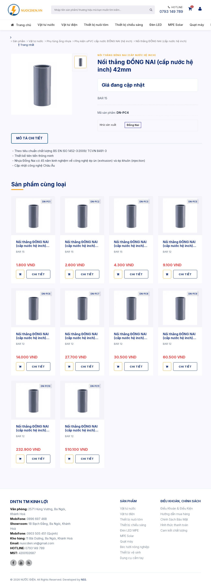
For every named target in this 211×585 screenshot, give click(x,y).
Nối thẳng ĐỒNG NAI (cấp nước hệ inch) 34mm (130, 245)
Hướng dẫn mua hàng (175, 513)
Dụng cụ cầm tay (132, 557)
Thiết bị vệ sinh (130, 551)
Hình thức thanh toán (174, 524)
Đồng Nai (133, 125)
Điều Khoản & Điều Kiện (176, 507)
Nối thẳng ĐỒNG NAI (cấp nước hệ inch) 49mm (179, 245)
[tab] (29, 138)
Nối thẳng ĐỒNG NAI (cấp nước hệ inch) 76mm (81, 337)
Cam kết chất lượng (173, 529)
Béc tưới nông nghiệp (134, 546)
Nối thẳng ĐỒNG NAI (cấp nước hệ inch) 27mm (81, 245)
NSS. (84, 578)
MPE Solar (175, 25)
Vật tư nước (46, 25)
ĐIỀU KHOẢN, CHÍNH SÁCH (180, 500)
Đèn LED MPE (129, 529)
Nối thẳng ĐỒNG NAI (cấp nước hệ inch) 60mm (32, 337)
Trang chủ (23, 25)
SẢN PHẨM (128, 500)
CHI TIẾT (38, 273)
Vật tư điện (69, 25)
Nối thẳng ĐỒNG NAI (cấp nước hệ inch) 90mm (130, 337)
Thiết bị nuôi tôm (96, 25)
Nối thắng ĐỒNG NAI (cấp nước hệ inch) (126, 55)
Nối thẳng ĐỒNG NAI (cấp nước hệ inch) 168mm (32, 429)
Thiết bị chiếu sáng (129, 25)
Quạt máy (197, 25)
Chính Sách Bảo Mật (174, 518)
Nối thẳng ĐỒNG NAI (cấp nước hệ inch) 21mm (32, 245)
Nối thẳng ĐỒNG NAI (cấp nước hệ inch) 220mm (81, 429)
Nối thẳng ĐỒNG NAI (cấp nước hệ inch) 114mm (179, 337)
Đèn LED (155, 25)
